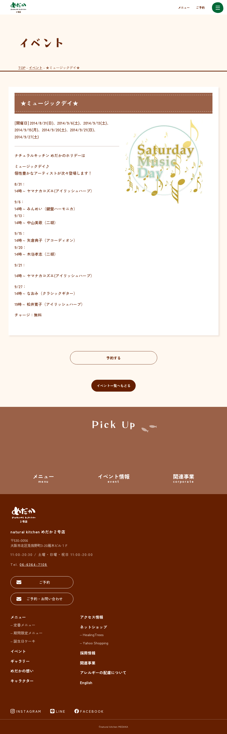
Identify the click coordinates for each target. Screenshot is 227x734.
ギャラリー (20, 661)
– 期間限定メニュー (26, 632)
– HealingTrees (92, 634)
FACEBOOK (92, 711)
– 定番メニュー (22, 624)
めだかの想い (22, 671)
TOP (21, 67)
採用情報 (87, 653)
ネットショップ (93, 627)
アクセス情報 (91, 617)
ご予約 (200, 7)
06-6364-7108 (33, 564)
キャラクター (22, 681)
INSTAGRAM (28, 711)
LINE (61, 711)
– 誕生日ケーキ (22, 641)
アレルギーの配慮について (103, 672)
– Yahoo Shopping (94, 642)
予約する (113, 357)
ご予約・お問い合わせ (44, 598)
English (86, 682)
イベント (35, 67)
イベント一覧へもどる (114, 385)
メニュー (184, 7)
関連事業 (87, 663)
